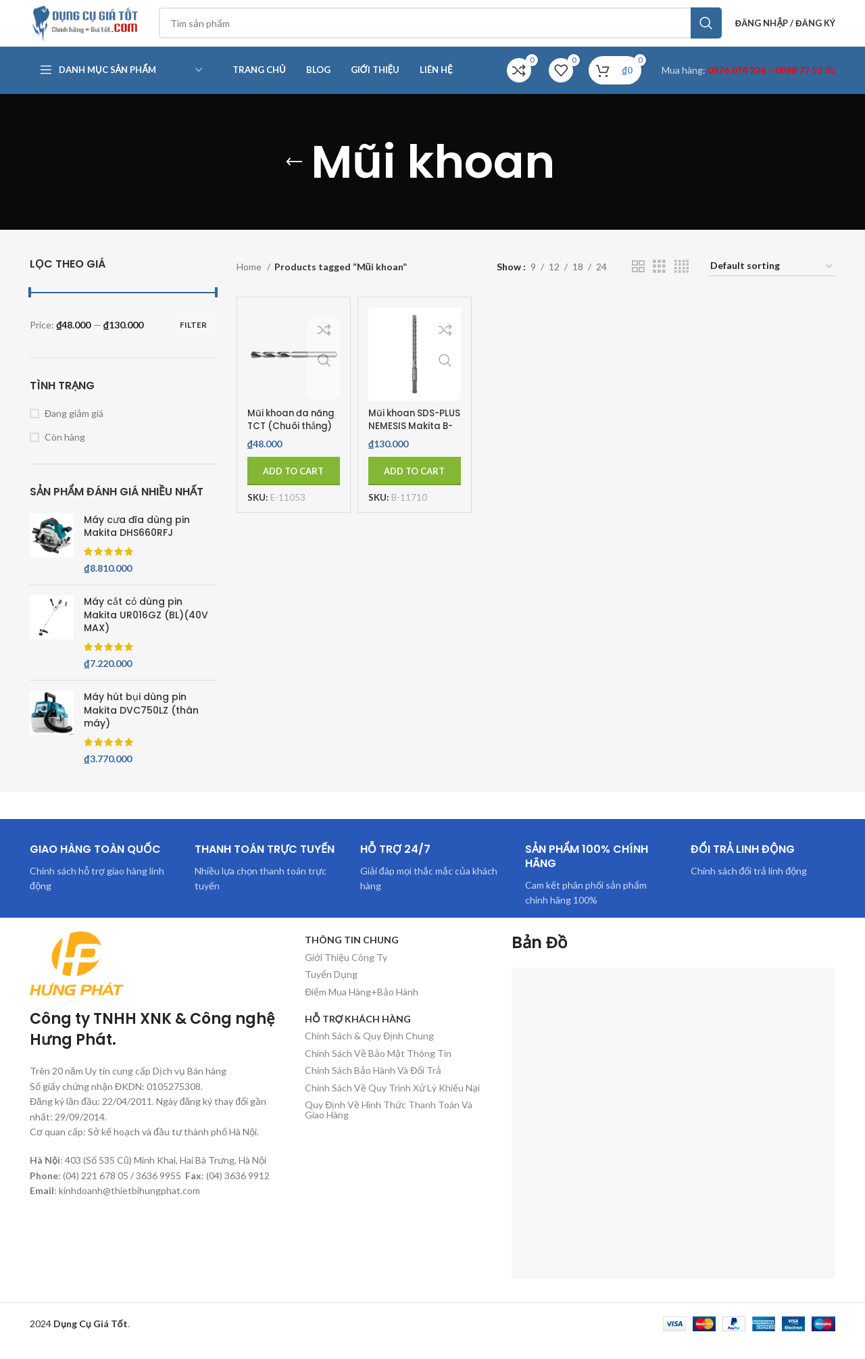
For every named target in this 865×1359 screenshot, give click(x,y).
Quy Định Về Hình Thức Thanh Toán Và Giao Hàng (388, 1124)
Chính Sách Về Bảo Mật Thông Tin (378, 1067)
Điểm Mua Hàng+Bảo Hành (361, 1006)
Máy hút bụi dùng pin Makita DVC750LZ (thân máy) (141, 724)
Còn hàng (65, 451)
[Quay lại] (294, 176)
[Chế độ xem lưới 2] (638, 280)
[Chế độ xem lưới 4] (681, 280)
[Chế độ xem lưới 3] (659, 280)
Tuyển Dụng (331, 988)
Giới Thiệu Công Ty (346, 971)
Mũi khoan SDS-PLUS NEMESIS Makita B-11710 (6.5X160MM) (406, 447)
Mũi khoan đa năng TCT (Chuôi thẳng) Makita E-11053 (288, 447)
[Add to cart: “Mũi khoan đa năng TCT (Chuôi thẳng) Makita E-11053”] (293, 485)
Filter (193, 339)
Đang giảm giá (74, 427)
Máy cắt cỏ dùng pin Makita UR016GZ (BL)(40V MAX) (146, 629)
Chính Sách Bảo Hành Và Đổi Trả (373, 1084)
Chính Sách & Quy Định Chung (369, 1050)
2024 (79, 1337)
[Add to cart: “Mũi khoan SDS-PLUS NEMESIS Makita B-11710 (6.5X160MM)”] (414, 485)
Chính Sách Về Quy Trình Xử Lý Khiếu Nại (392, 1102)
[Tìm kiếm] (450, 30)
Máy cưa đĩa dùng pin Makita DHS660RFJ (137, 541)
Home (250, 281)
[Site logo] (97, 29)
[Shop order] (772, 281)
